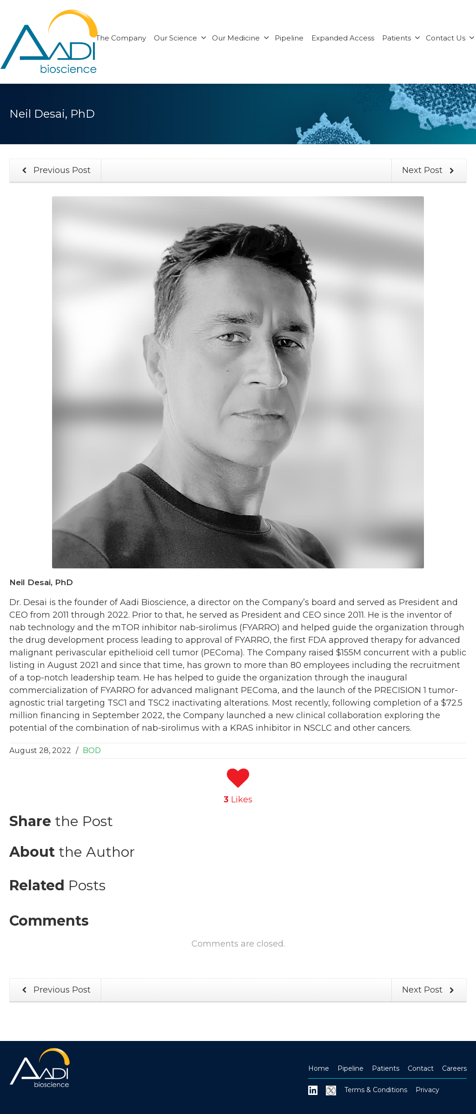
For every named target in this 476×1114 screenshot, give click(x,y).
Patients (401, 37)
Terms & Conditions (375, 1090)
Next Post (430, 170)
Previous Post (54, 170)
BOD (92, 750)
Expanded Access (342, 37)
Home (318, 1068)
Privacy (427, 1090)
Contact (421, 1068)
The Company (121, 37)
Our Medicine (240, 37)
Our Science (180, 37)
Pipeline (289, 37)
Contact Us (450, 37)
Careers (454, 1068)
